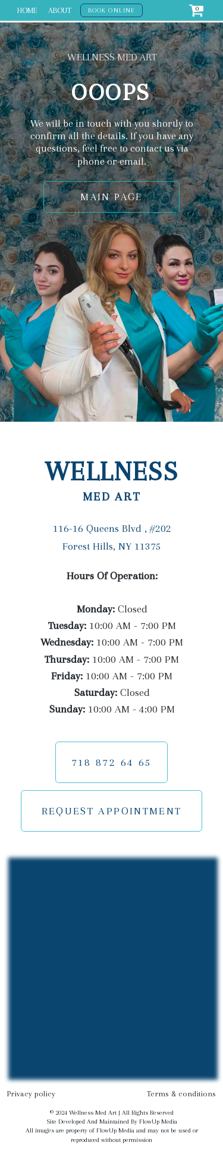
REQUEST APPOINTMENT (112, 811)
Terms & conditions (181, 1093)
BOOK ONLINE (112, 10)
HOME (27, 10)
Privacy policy (31, 1093)
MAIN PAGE (111, 197)
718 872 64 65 (111, 762)
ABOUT (59, 10)
